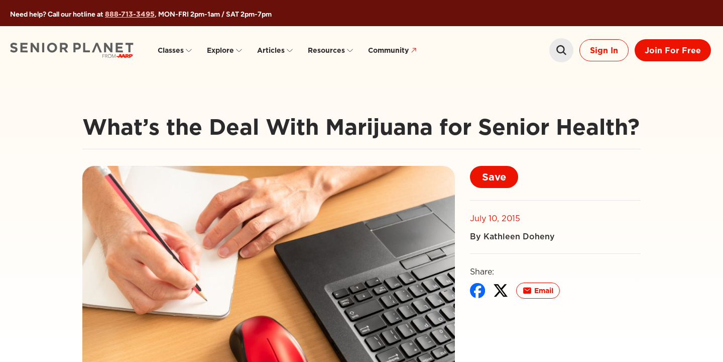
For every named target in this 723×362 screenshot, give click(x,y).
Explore (225, 50)
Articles (275, 50)
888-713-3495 (130, 14)
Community (393, 50)
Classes (175, 50)
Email (538, 291)
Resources (331, 50)
